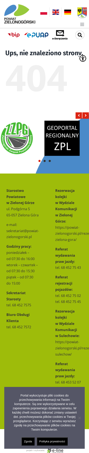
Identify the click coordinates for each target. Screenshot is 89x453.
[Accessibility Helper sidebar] (82, 58)
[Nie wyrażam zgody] (79, 418)
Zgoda (28, 441)
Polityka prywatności (52, 441)
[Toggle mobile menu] (82, 24)
